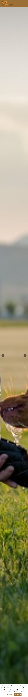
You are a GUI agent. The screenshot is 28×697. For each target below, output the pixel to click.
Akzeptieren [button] (18, 694)
